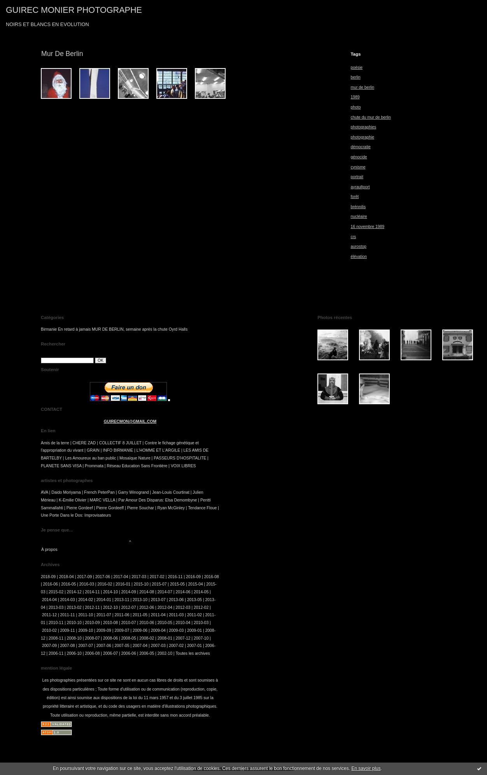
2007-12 (182, 638)
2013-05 (194, 600)
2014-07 (165, 592)
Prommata (94, 466)
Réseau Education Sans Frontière (137, 466)
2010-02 (49, 630)
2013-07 (158, 600)
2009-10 (85, 630)
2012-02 (201, 607)
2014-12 (74, 592)
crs (353, 237)
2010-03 (201, 623)
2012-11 (92, 607)
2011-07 (103, 615)
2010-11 (56, 623)
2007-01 (194, 645)
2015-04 (195, 584)
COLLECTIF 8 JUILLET (120, 443)
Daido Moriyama (66, 492)
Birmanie (49, 329)
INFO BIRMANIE (118, 450)
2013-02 (74, 607)
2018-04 (66, 577)
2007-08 (67, 645)
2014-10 (110, 592)
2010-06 (146, 623)
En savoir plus (365, 768)
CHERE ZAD (84, 443)
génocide (358, 157)
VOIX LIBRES (183, 466)
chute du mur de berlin (370, 117)
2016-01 (123, 584)
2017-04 (121, 577)
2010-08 (110, 623)
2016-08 (211, 577)
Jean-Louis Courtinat (170, 492)
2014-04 (49, 600)
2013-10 (140, 600)
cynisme (357, 167)
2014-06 (182, 592)
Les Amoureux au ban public (90, 458)
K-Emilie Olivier (72, 500)
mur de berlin (362, 87)
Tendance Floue (202, 508)
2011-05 (140, 615)
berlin (355, 77)
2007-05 (121, 645)
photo (355, 107)
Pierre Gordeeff (110, 508)
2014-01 (103, 600)
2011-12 (49, 615)
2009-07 (121, 630)
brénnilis (358, 207)
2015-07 (159, 584)
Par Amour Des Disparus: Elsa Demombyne (157, 500)
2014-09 (128, 592)
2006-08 (92, 653)
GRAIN (93, 450)
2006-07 (110, 653)
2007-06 (103, 645)
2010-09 (92, 623)
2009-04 (158, 630)
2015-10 (141, 584)
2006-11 (56, 653)
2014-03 (67, 600)
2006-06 (128, 653)
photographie (362, 137)
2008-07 (92, 638)
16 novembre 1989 (367, 226)
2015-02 (56, 592)
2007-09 (49, 645)
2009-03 (176, 630)
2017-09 (84, 577)
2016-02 (104, 584)
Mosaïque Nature (135, 458)
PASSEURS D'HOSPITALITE (180, 458)
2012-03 (182, 607)
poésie (356, 67)
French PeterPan (99, 492)
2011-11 (67, 615)
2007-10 (201, 638)
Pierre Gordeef (80, 508)
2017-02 (157, 577)
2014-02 (85, 600)
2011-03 (176, 615)
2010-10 (74, 623)
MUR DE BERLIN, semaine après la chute (130, 329)
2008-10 (74, 638)
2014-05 (201, 592)
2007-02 (176, 645)
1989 (354, 97)
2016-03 (86, 584)
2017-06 (102, 577)
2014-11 (92, 592)
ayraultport (360, 187)
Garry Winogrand (133, 492)
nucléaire (358, 216)
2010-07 (128, 623)
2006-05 (146, 653)
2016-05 (68, 584)
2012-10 (110, 607)
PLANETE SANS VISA (61, 466)
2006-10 (74, 653)
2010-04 (182, 623)
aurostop (358, 246)
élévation (358, 256)
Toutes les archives (192, 653)
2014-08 (146, 592)
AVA (44, 492)
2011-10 (85, 615)
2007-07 (85, 645)
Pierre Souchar (140, 508)
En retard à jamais (74, 329)
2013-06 (176, 600)
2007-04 (140, 645)
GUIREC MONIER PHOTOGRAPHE (74, 10)
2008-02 (146, 638)
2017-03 (138, 577)
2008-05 (128, 638)
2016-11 (175, 577)
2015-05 (177, 584)
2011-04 (158, 615)
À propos (49, 549)
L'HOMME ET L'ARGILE (158, 450)
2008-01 (165, 638)
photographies (363, 127)
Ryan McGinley (170, 508)
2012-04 (165, 607)
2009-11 (67, 630)
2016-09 (193, 577)
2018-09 (48, 577)
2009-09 (103, 630)
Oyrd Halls (178, 329)
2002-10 (165, 653)
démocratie (360, 147)
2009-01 (194, 630)
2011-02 (194, 615)
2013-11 (121, 600)
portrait (356, 177)
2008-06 (110, 638)
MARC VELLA (102, 500)
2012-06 (146, 607)
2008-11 (56, 638)
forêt (354, 197)
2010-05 (165, 623)
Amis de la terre (55, 443)
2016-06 (50, 584)
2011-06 (121, 615)
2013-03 (56, 607)
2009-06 (140, 630)
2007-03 (158, 645)
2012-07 (128, 607)
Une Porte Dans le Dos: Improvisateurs (76, 515)
